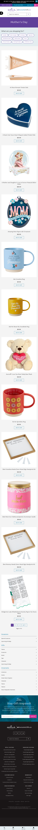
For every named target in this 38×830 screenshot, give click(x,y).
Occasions (4, 634)
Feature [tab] (3, 687)
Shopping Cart (35, 5)
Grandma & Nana (7, 38)
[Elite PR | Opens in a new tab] (19, 804)
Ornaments (5, 668)
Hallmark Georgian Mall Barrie (9, 757)
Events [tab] (3, 675)
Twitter (17, 733)
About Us (28, 788)
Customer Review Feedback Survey (9, 782)
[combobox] (17, 14)
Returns (9, 793)
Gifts (3, 645)
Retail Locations (6, 5)
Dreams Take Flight (28, 790)
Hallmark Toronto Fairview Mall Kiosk (9, 766)
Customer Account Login (28, 782)
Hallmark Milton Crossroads (9, 764)
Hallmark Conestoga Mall (9, 754)
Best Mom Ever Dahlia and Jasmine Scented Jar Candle (19, 517)
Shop (13, 828)
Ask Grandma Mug (19, 279)
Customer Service (9, 777)
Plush (25, 38)
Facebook (14, 733)
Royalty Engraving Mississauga (28, 759)
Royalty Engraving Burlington (28, 752)
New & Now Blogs (28, 793)
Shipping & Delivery (9, 795)
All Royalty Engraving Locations (29, 764)
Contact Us (9, 780)
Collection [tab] (3, 672)
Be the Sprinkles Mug (19, 422)
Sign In (31, 5)
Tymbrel (28, 807)
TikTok (23, 733)
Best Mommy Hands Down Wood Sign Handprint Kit (19, 565)
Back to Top (27, 801)
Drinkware (22, 35)
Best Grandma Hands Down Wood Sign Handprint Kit (19, 470)
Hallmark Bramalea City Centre (9, 750)
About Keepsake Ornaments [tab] (8, 690)
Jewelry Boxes (17, 38)
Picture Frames (6, 42)
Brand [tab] (2, 655)
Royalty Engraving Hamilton (28, 754)
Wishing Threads (17, 42)
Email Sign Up (28, 777)
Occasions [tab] (3, 652)
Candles (4, 35)
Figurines (31, 35)
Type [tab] (2, 658)
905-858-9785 (18, 5)
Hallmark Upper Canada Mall (9, 769)
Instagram (20, 733)
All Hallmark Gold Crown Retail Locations (9, 771)
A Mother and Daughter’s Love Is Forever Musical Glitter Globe (19, 183)
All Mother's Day (28, 42)
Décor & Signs (13, 35)
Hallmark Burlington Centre (9, 752)
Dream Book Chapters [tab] (6, 678)
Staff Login (28, 795)
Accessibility (17, 801)
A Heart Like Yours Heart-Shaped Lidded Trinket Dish (19, 135)
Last (24, 625)
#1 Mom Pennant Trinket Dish (19, 88)
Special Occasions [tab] (5, 638)
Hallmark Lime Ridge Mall (9, 761)
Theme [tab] (3, 649)
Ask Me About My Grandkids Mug (19, 327)
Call (4, 828)
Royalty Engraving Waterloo (28, 761)
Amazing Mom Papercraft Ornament (19, 232)
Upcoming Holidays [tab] (6, 641)
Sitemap (22, 801)
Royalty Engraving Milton (28, 757)
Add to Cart (19, 93)
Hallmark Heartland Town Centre (9, 759)
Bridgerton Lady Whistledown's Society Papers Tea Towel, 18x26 (19, 613)
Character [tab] (3, 661)
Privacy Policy (11, 801)
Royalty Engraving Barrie (28, 750)
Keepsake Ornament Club (28, 780)
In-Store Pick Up (9, 788)
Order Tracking (9, 790)
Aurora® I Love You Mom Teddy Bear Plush (19, 375)
